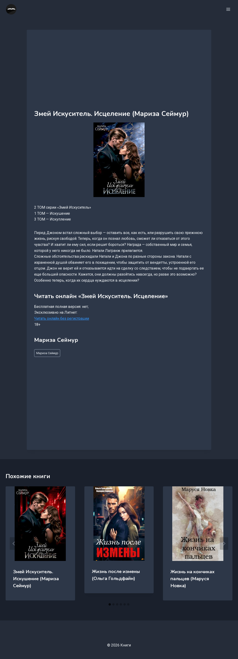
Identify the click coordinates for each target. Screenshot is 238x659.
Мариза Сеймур (47, 353)
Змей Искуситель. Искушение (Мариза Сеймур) (36, 579)
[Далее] (224, 543)
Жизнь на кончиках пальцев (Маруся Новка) (192, 579)
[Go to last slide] (14, 543)
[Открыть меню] (228, 9)
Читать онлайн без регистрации (61, 318)
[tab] (110, 604)
